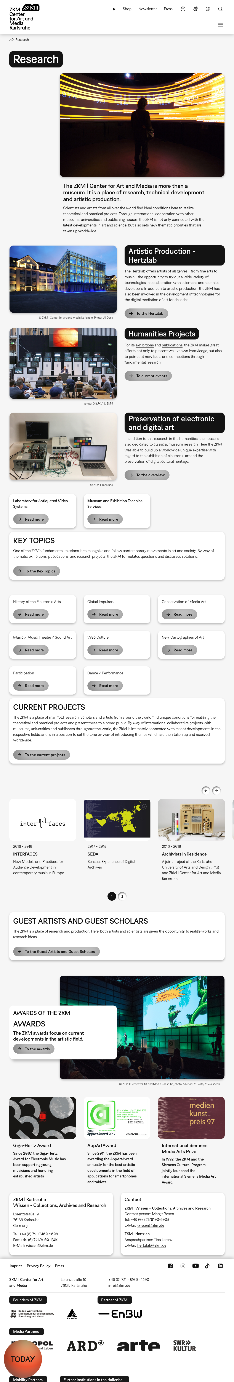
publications (172, 345)
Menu (220, 25)
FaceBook (170, 1266)
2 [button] (122, 896)
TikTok (208, 1266)
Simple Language (183, 9)
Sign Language (195, 9)
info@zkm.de (119, 1285)
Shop (127, 9)
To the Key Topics (40, 571)
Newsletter (148, 9)
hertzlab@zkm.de (151, 1245)
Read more (34, 519)
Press (168, 9)
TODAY (23, 1359)
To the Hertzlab (149, 313)
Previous (206, 790)
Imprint (16, 1266)
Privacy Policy (38, 1266)
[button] (142, 125)
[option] (43, 840)
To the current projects (45, 754)
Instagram (183, 1266)
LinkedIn (220, 1266)
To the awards (37, 1048)
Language (208, 9)
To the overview (150, 475)
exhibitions (145, 345)
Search (220, 9)
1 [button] (111, 896)
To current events (151, 376)
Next (216, 790)
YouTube (195, 1266)
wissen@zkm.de (39, 1245)
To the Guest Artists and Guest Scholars (60, 951)
